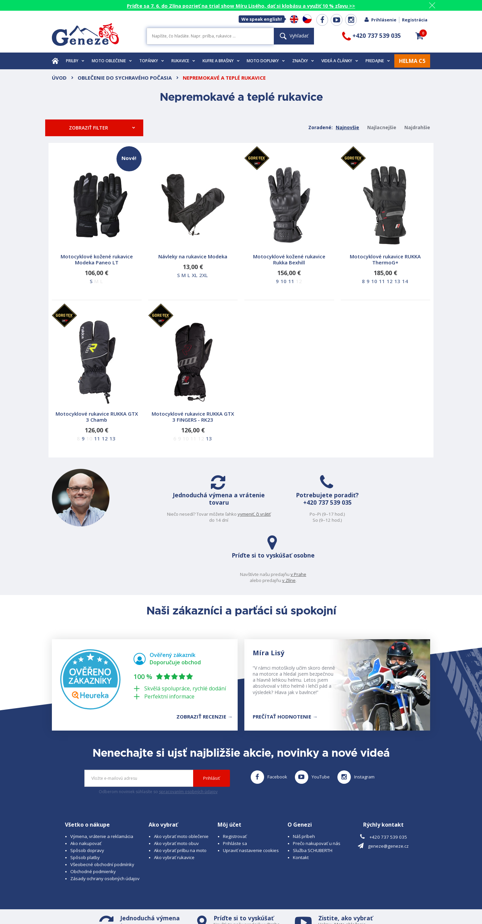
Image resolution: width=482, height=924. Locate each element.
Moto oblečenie (112, 61)
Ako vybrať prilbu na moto (180, 797)
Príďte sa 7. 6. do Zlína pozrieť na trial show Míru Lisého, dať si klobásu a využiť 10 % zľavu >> (241, 5)
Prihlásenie (380, 20)
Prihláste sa (235, 790)
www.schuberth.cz (98, 906)
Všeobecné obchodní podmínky (102, 811)
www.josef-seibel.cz (142, 906)
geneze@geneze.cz (388, 792)
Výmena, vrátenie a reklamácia (101, 783)
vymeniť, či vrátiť (184, 520)
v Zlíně (251, 876)
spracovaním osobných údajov (188, 738)
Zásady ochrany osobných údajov (105, 825)
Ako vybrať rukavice (174, 804)
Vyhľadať (294, 35)
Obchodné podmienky (93, 818)
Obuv (345, 876)
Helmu (324, 871)
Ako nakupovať (85, 790)
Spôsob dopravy (87, 797)
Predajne (378, 61)
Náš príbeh (304, 783)
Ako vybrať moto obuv (176, 790)
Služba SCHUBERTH (312, 797)
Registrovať (235, 783)
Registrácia (414, 20)
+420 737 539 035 (273, 513)
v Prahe (377, 514)
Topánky (151, 61)
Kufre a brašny (221, 61)
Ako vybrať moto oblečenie (181, 783)
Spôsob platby (85, 804)
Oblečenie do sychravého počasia (125, 77)
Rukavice (183, 61)
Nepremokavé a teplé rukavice (224, 77)
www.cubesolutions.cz (262, 900)
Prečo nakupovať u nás (316, 790)
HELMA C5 (412, 61)
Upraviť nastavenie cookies (251, 797)
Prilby (75, 61)
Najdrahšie (417, 127)
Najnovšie (347, 127)
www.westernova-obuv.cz (193, 906)
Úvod (59, 77)
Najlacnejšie (381, 127)
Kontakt (301, 804)
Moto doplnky (266, 61)
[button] (419, 35)
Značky (303, 61)
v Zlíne (367, 520)
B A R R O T (199, 900)
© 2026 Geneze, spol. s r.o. (79, 900)
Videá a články (339, 61)
